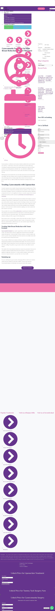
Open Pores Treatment (9, 19)
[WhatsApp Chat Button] (52, 608)
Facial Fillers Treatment (9, 17)
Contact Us (6, 134)
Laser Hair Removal (9, 129)
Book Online (41, 8)
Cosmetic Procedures (9, 24)
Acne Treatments (8, 14)
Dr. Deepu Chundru (8, 11)
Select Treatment (41, 139)
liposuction (19, 211)
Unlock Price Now (5, 584)
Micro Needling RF (9, 133)
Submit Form (41, 153)
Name (39, 128)
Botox (6, 16)
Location (40, 144)
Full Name (4, 603)
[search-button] (50, 10)
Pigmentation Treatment (10, 21)
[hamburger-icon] (2, 8)
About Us (6, 9)
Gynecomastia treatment (7, 230)
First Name (4, 575)
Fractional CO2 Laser (9, 131)
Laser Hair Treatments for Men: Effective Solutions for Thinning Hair (41, 79)
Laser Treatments (8, 128)
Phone (3, 606)
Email (39, 136)
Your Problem (41, 147)
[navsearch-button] (50, 7)
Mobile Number (41, 131)
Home (5, 7)
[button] (8, 27)
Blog (5, 136)
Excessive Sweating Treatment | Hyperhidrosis (14, 22)
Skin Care (6, 12)
